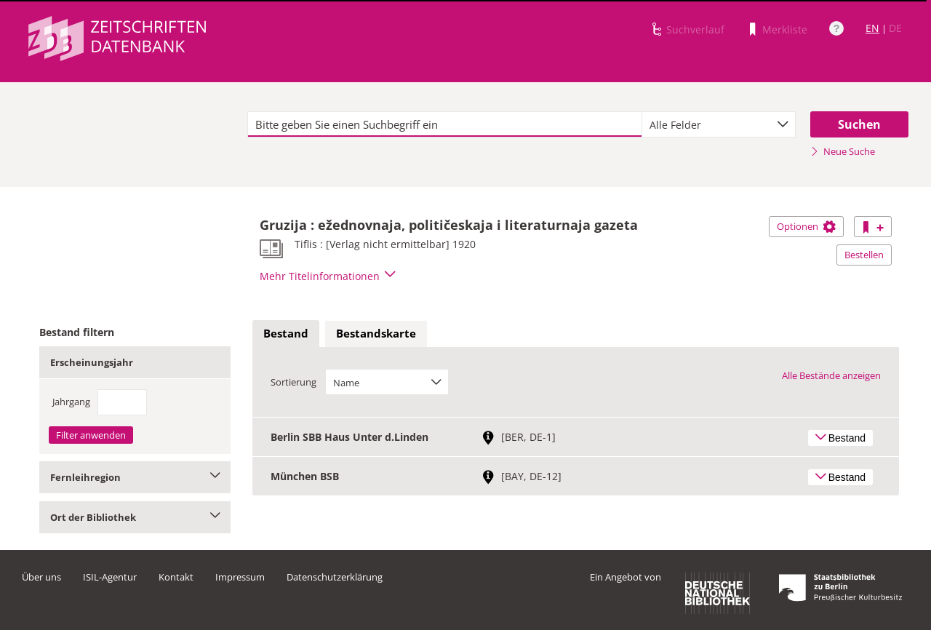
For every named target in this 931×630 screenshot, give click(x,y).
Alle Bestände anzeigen (831, 375)
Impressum (240, 576)
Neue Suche (842, 151)
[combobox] (719, 124)
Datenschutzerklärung (335, 576)
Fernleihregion (135, 477)
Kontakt (176, 576)
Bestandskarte (376, 333)
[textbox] (444, 124)
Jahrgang (71, 401)
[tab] (285, 334)
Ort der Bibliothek (135, 517)
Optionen (806, 226)
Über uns (41, 576)
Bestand (285, 333)
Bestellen (864, 254)
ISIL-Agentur (110, 576)
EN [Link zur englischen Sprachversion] (872, 28)
